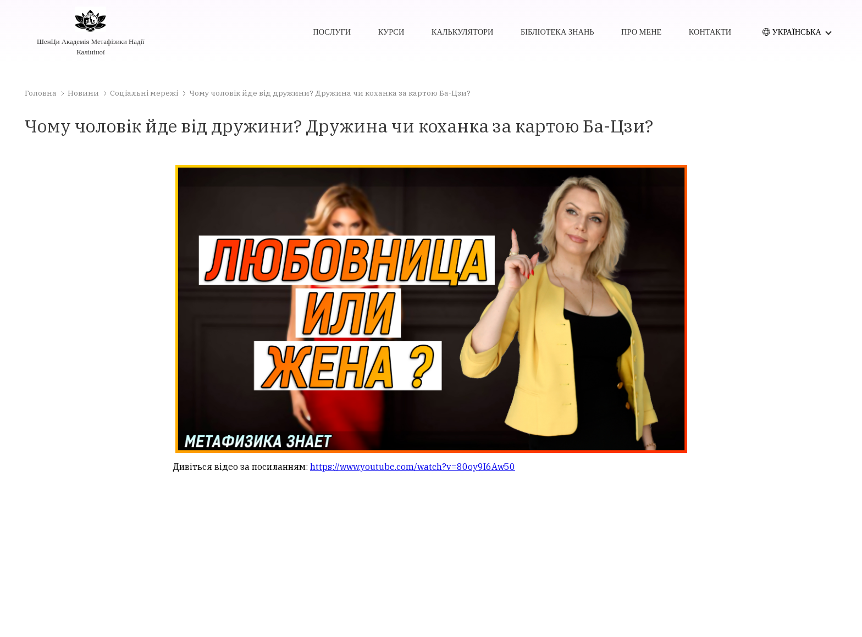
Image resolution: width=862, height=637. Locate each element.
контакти (710, 31)
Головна (41, 93)
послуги (332, 31)
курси (391, 31)
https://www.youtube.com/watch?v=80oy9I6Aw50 (412, 466)
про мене (641, 31)
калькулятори (463, 31)
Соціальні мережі (144, 93)
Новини (83, 93)
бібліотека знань (557, 31)
